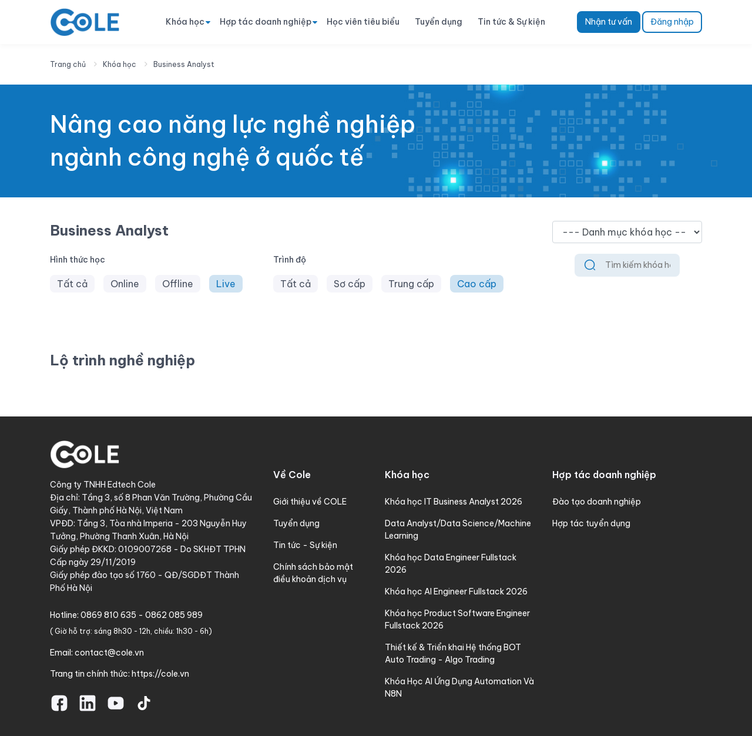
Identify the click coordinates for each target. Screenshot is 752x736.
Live (226, 284)
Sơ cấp (349, 284)
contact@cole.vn (109, 652)
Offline (177, 284)
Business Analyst (183, 64)
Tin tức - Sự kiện (305, 545)
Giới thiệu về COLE (310, 501)
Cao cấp (476, 284)
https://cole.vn (160, 673)
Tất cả (72, 284)
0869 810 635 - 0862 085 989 (141, 615)
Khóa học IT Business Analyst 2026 (453, 501)
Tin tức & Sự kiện (511, 21)
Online (124, 284)
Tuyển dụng (438, 21)
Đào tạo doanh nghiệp (596, 501)
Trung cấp (411, 284)
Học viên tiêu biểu (363, 21)
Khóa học (185, 21)
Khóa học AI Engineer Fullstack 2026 (456, 591)
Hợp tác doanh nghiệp (265, 21)
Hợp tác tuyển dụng (591, 523)
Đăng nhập (672, 21)
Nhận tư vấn (608, 21)
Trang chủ (68, 64)
